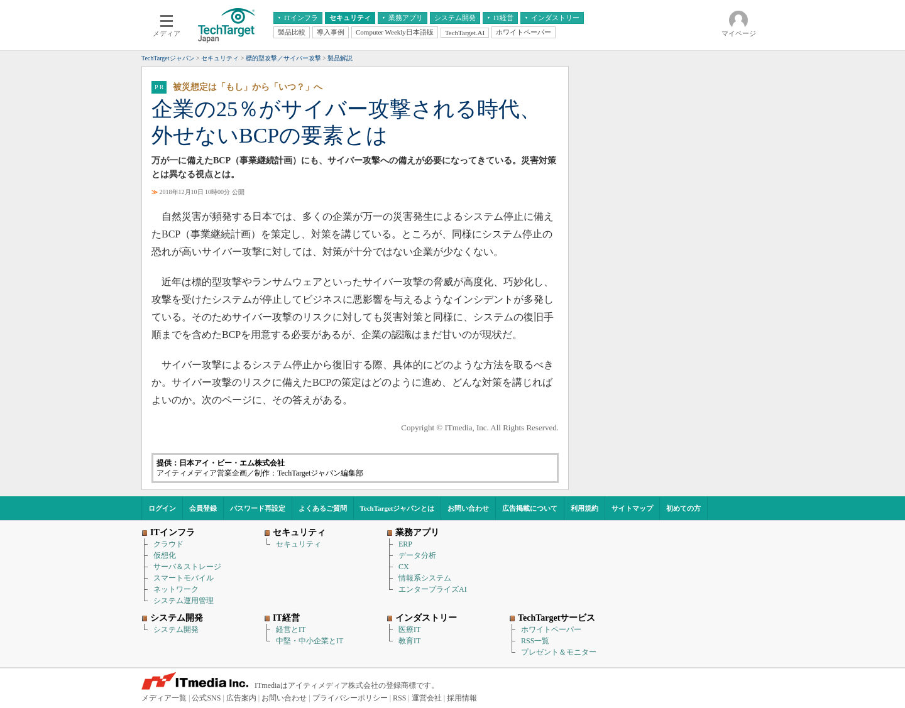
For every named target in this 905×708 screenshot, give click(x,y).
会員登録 (203, 508)
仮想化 (164, 555)
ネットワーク (176, 589)
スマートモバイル (183, 578)
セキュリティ (298, 544)
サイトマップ (632, 508)
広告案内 (241, 698)
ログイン (162, 508)
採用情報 (462, 698)
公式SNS (206, 698)
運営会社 (427, 698)
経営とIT (290, 629)
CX (403, 566)
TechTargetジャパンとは (397, 508)
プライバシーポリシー (350, 698)
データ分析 (417, 555)
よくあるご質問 (323, 508)
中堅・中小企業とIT (309, 640)
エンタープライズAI (432, 589)
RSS (399, 698)
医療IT (409, 629)
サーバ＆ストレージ (187, 566)
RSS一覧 (535, 640)
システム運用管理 (183, 600)
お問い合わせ (468, 508)
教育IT (409, 640)
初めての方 (683, 508)
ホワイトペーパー (551, 629)
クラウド (168, 544)
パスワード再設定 (257, 508)
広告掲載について (529, 508)
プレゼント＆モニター (558, 652)
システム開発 (176, 629)
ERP (405, 544)
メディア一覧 (164, 698)
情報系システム (424, 578)
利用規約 (584, 508)
